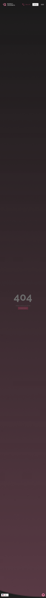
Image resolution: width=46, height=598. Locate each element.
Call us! (35, 4)
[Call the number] (26, 4)
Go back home (23, 308)
